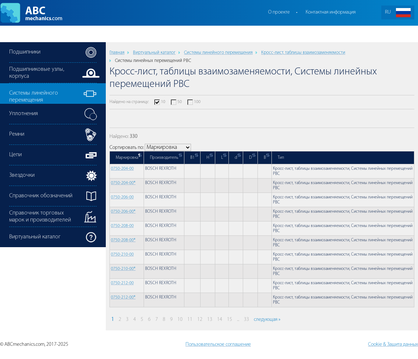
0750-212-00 (122, 283)
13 (209, 319)
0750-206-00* (123, 211)
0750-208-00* (123, 240)
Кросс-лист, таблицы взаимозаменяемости (303, 52)
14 (219, 319)
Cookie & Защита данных (393, 344)
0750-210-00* (123, 269)
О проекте (279, 12)
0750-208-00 (122, 226)
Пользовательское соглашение (218, 344)
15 (229, 319)
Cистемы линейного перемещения (218, 52)
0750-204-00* (123, 183)
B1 (192, 157)
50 (179, 102)
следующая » (267, 319)
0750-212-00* (123, 297)
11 (189, 319)
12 (199, 319)
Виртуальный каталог (154, 52)
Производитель (164, 157)
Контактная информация (331, 12)
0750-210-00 (122, 254)
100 (197, 102)
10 (163, 102)
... (238, 319)
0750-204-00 (122, 168)
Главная (117, 52)
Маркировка (127, 157)
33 (246, 319)
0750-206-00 (122, 197)
